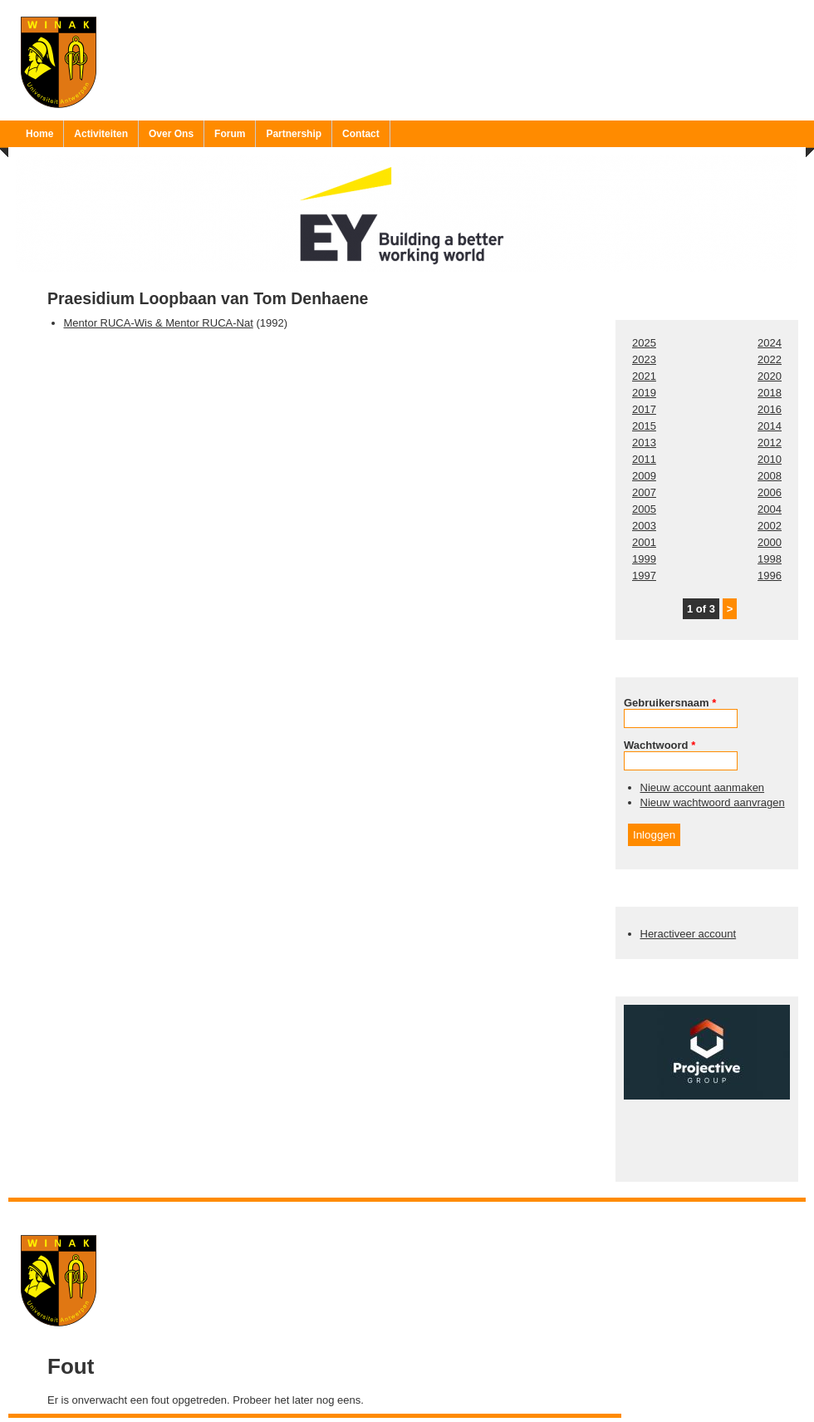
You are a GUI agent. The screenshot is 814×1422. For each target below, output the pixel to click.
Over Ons (171, 134)
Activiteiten (101, 134)
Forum (229, 134)
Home (39, 134)
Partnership (293, 134)
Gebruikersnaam (670, 702)
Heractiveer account (688, 933)
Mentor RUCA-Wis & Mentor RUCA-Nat (158, 323)
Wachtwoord (659, 745)
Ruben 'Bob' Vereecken (424, 1212)
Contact (361, 134)
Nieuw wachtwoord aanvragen (712, 802)
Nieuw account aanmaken (702, 787)
